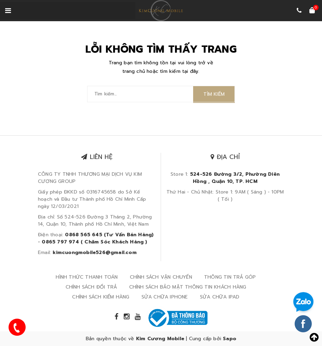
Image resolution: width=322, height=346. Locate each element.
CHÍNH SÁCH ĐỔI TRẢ (91, 287)
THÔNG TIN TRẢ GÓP (230, 277)
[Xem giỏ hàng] (312, 10)
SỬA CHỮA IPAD (220, 297)
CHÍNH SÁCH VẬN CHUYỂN (161, 277)
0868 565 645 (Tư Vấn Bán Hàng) (109, 234)
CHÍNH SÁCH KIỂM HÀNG (100, 297)
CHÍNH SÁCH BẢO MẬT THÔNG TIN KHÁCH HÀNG (187, 287)
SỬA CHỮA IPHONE (165, 297)
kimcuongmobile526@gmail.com (94, 252)
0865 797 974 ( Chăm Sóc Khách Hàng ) (94, 241)
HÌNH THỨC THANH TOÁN (87, 277)
